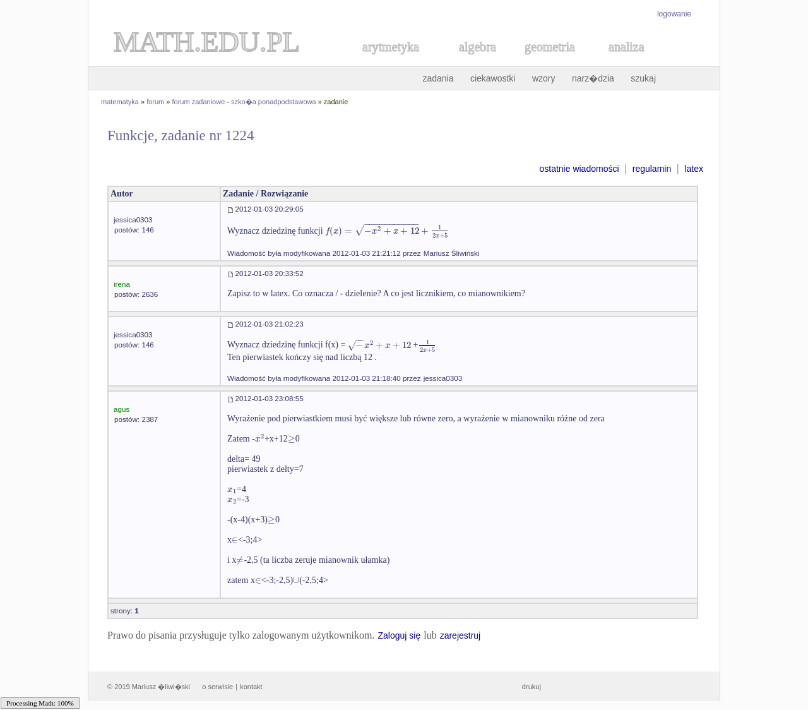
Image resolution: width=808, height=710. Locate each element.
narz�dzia (593, 78)
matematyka (120, 101)
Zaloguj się (398, 635)
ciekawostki (493, 78)
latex (693, 169)
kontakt (251, 686)
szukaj (643, 78)
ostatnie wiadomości (579, 169)
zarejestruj (460, 635)
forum (155, 101)
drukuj (531, 686)
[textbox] (387, 231)
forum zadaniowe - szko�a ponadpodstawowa (244, 101)
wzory (544, 78)
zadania (437, 78)
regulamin (652, 169)
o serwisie (217, 686)
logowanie (674, 13)
